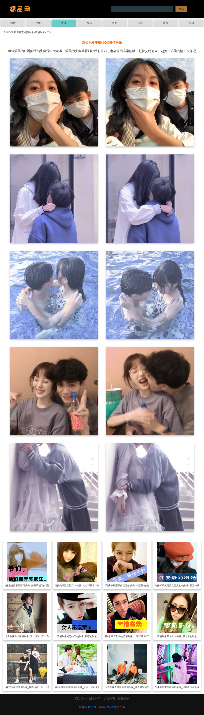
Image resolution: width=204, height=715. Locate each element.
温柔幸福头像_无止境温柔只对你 (31, 636)
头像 (64, 23)
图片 (13, 23)
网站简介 (80, 698)
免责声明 (109, 698)
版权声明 (94, 698)
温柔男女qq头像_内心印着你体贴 (81, 585)
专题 (191, 23)
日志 (140, 23)
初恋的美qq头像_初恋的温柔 (82, 636)
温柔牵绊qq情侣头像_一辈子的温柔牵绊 (132, 636)
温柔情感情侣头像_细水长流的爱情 (81, 687)
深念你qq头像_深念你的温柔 (182, 636)
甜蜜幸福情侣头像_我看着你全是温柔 (182, 687)
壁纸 (38, 23)
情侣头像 (40, 32)
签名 (115, 23)
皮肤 (166, 23)
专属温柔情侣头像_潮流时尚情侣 (131, 687)
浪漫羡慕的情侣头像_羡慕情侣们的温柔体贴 (31, 585)
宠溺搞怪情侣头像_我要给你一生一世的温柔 (31, 687)
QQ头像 (29, 32)
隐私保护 (123, 698)
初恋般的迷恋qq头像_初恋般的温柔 (131, 585)
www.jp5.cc (106, 707)
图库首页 (19, 32)
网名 (89, 23)
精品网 (92, 707)
